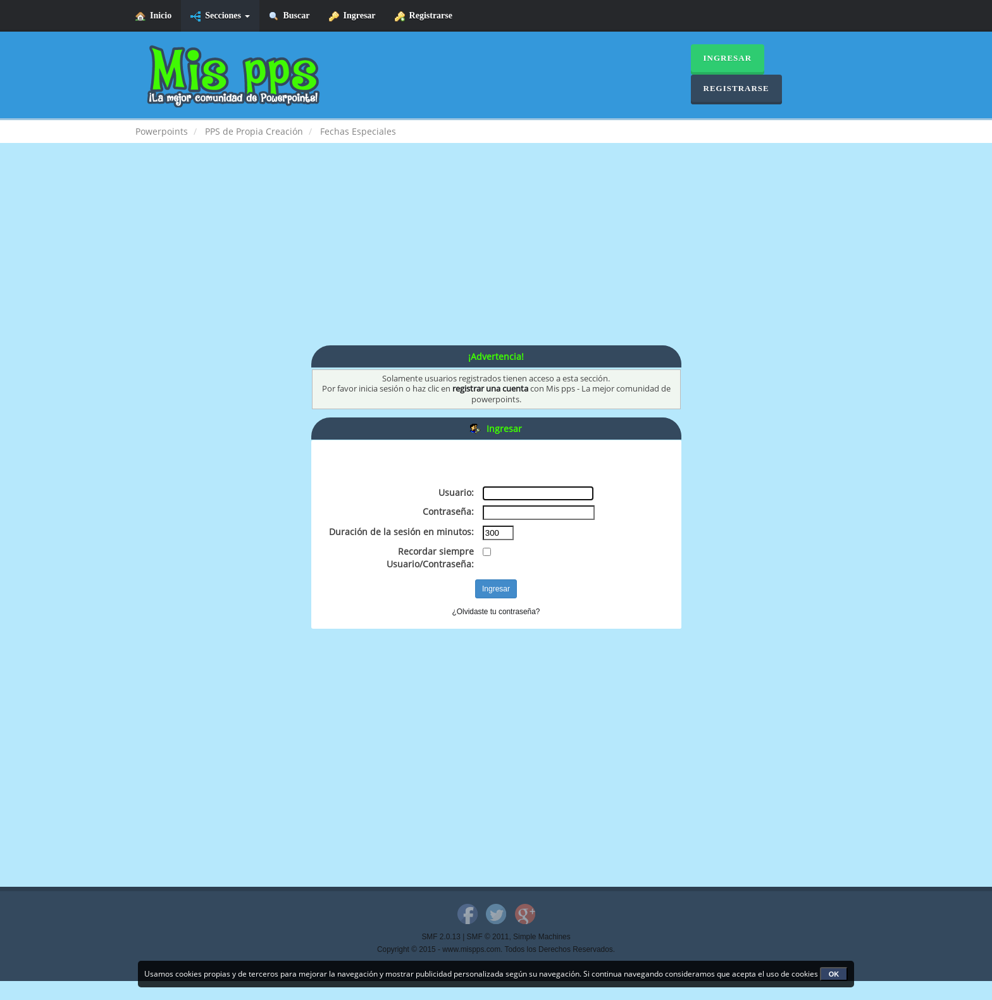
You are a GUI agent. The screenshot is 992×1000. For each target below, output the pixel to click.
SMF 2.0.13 (440, 936)
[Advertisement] (496, 256)
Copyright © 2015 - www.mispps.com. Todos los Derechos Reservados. (496, 949)
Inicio (153, 16)
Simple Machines (542, 936)
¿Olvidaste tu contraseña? (496, 611)
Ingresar (352, 16)
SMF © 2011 (488, 936)
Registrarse (423, 16)
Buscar (289, 16)
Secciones (219, 16)
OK (834, 974)
